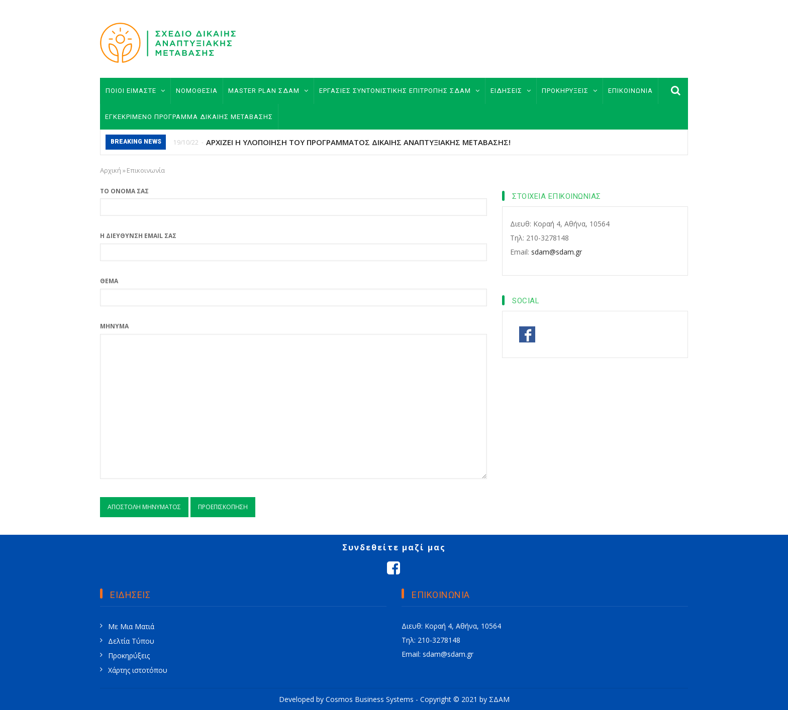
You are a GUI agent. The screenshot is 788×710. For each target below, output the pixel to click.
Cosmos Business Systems (370, 699)
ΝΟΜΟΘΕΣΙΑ (197, 90)
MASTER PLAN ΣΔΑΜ (268, 90)
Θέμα (109, 281)
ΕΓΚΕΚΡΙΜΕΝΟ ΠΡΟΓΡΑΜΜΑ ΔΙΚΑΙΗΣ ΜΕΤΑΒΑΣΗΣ (189, 117)
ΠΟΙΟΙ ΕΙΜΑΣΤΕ (135, 90)
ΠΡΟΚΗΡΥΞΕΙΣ (570, 90)
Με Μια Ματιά (131, 626)
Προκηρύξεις (129, 655)
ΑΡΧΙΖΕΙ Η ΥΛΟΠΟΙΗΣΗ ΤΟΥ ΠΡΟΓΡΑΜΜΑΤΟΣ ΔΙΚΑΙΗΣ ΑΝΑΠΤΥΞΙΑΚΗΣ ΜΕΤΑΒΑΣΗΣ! (358, 142)
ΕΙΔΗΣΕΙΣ (510, 90)
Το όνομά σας (124, 191)
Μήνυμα (114, 326)
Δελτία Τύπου (131, 641)
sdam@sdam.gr (556, 252)
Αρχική (110, 170)
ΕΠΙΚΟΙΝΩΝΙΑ (630, 90)
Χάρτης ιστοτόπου (137, 670)
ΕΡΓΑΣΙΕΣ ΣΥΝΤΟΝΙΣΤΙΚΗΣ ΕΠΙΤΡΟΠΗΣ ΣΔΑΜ (399, 90)
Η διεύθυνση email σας (138, 235)
